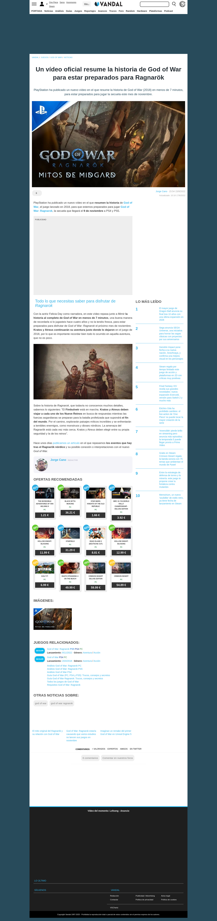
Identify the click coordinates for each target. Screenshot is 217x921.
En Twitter (135, 749)
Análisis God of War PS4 (59, 672)
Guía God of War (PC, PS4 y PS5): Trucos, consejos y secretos (78, 675)
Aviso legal (165, 896)
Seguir (39, 651)
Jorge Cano (161, 191)
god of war (40, 703)
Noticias (48, 11)
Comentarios (82, 749)
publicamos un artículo (66, 443)
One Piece (53, 2)
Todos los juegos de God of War (63, 681)
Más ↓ (86, 4)
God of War (52, 657)
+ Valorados (98, 749)
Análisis (59, 11)
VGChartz (114, 907)
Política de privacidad (144, 900)
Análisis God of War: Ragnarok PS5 (64, 669)
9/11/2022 (67, 652)
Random (130, 11)
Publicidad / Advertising (145, 896)
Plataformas (155, 11)
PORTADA (36, 11)
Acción (97, 652)
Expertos (113, 749)
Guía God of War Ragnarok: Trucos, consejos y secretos (75, 678)
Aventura (87, 652)
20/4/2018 (67, 661)
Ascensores (71, 2)
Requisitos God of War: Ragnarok (63, 685)
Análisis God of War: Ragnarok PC (64, 665)
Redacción (114, 896)
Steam (52, 6)
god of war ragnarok (62, 703)
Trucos (113, 11)
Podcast (168, 11)
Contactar (114, 900)
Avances (102, 11)
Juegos (78, 11)
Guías (69, 11)
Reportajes (90, 11)
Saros (62, 2)
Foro (121, 11)
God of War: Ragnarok (58, 649)
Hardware (142, 11)
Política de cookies (169, 900)
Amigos (124, 749)
